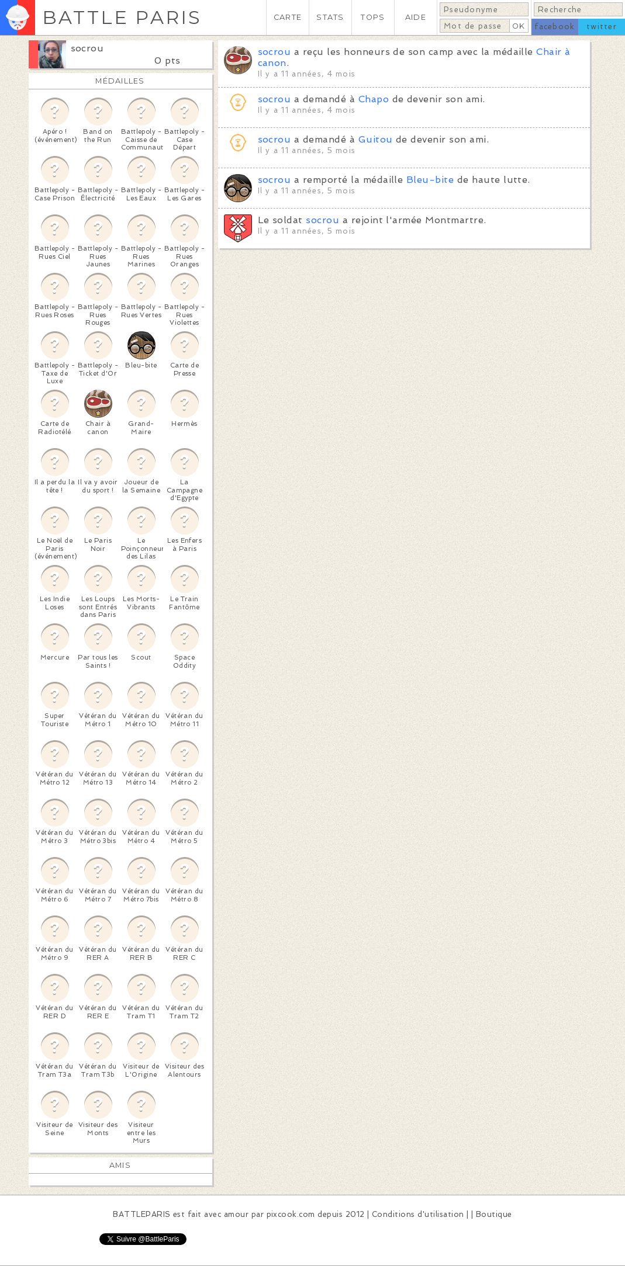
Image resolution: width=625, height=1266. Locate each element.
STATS (330, 17)
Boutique (494, 1214)
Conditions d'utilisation (418, 1214)
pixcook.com (291, 1214)
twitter (601, 26)
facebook (554, 26)
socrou (87, 48)
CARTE (288, 17)
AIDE (415, 17)
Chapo (373, 99)
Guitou (375, 139)
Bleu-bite (430, 179)
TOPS (373, 17)
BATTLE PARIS (122, 17)
